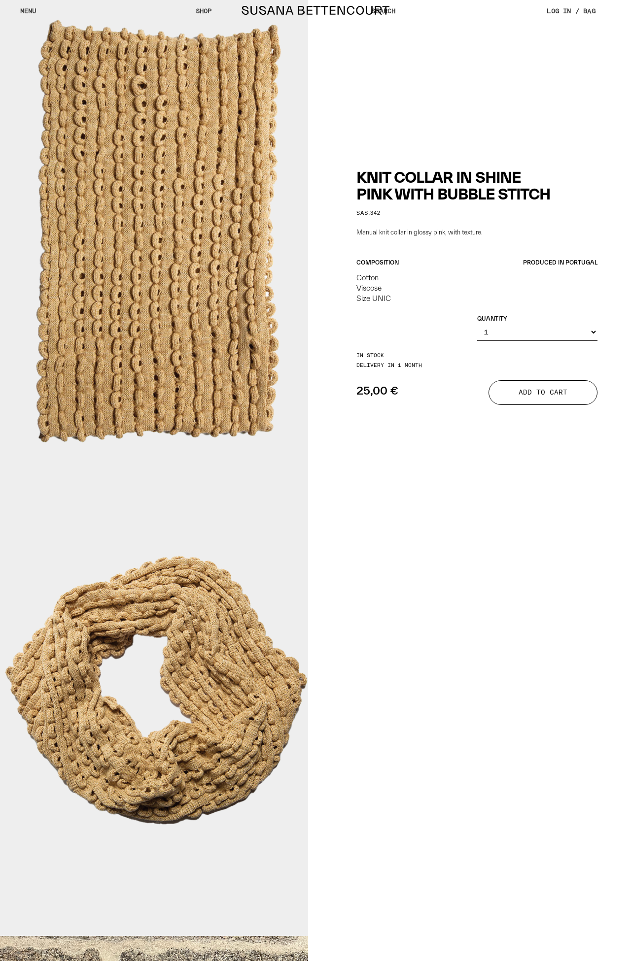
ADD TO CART (543, 392)
